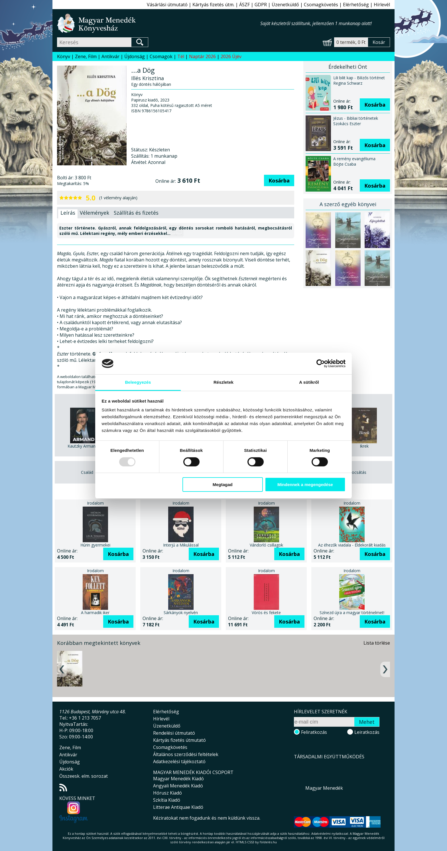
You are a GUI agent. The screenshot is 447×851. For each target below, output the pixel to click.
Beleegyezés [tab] (138, 382)
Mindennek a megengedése (305, 484)
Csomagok (161, 56)
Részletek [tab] (223, 382)
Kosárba (279, 180)
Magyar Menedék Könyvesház (158, 23)
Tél (180, 56)
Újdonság (134, 56)
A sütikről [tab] (309, 382)
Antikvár (110, 56)
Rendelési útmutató (174, 733)
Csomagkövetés (321, 4)
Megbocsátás (353, 472)
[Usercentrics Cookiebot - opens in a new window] (321, 363)
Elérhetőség (356, 4)
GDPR (261, 4)
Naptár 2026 (202, 56)
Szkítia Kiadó (166, 800)
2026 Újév (231, 56)
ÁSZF (244, 4)
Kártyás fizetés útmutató (179, 740)
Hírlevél (382, 4)
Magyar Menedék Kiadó (178, 778)
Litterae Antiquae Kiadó (178, 807)
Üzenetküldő (285, 4)
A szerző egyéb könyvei (348, 204)
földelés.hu (268, 842)
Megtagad (223, 484)
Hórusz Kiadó (167, 793)
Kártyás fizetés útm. (213, 4)
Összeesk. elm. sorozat (83, 776)
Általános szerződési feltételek (185, 754)
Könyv (63, 56)
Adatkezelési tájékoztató (179, 761)
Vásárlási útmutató (167, 4)
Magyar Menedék (324, 788)
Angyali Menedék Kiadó (178, 786)
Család (87, 472)
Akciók (66, 769)
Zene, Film (86, 56)
